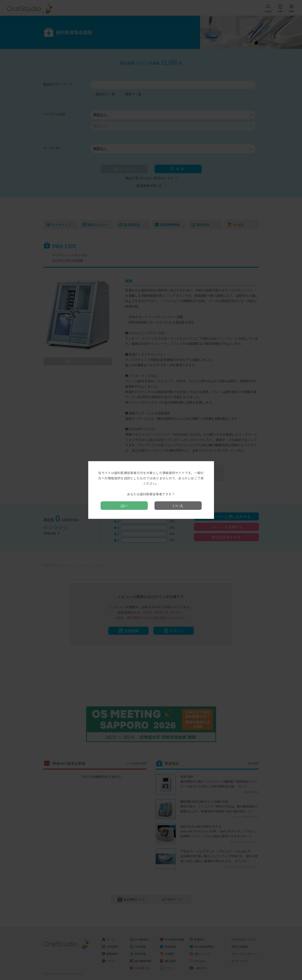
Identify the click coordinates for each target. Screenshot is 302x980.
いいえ (178, 505)
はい (124, 505)
